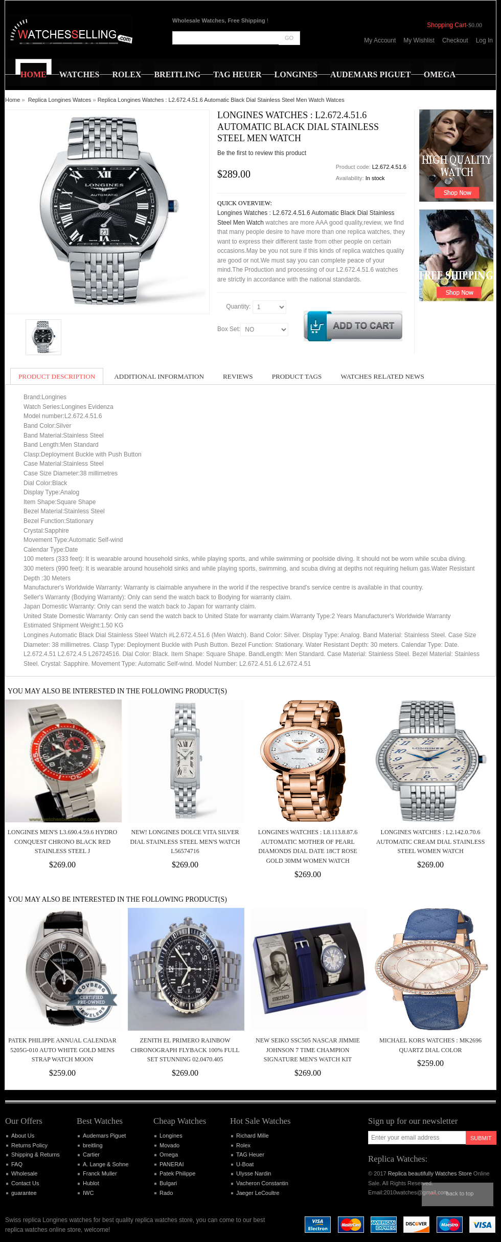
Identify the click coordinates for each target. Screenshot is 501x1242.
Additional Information (159, 376)
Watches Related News (382, 376)
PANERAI (172, 1164)
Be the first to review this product (261, 153)
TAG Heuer (250, 1154)
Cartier (91, 1154)
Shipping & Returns (35, 1154)
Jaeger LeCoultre (257, 1193)
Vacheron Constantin (262, 1183)
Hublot (91, 1183)
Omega (169, 1154)
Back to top (460, 1193)
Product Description (56, 376)
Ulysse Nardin (253, 1173)
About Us (22, 1135)
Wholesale (24, 1173)
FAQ (16, 1164)
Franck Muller (100, 1173)
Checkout (455, 40)
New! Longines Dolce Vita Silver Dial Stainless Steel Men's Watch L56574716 (185, 842)
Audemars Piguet (104, 1135)
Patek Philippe (177, 1173)
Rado (166, 1193)
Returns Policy (29, 1145)
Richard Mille (252, 1135)
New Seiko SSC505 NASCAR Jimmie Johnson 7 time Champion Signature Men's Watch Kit (308, 1050)
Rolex (243, 1145)
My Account (380, 40)
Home (12, 100)
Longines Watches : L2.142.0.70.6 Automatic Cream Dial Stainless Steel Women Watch (430, 842)
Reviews (238, 376)
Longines (171, 1135)
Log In (484, 40)
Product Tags (297, 376)
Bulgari (168, 1183)
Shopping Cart (446, 25)
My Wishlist (419, 40)
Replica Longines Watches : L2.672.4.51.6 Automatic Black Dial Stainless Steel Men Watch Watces (221, 100)
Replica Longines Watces (60, 100)
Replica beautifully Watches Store (430, 1173)
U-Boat (245, 1164)
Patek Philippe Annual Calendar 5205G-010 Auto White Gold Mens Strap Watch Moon (62, 1050)
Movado (169, 1145)
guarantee (24, 1193)
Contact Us (25, 1183)
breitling (93, 1145)
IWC (88, 1193)
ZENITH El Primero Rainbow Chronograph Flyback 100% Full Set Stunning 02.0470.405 (184, 1050)
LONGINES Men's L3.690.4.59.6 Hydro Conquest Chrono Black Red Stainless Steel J (63, 842)
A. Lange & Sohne (105, 1164)
